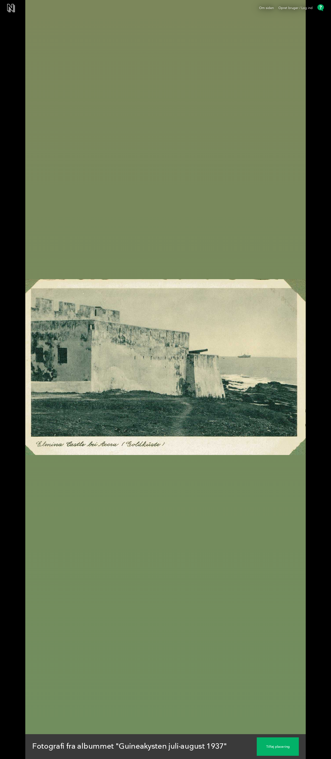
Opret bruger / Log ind (295, 8)
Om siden (266, 8)
